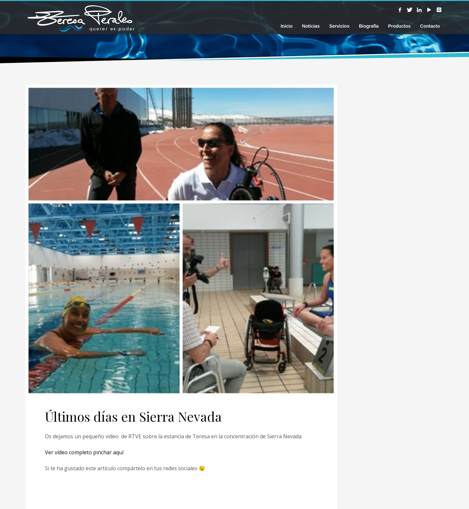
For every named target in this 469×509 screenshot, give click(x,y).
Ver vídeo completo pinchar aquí (84, 452)
